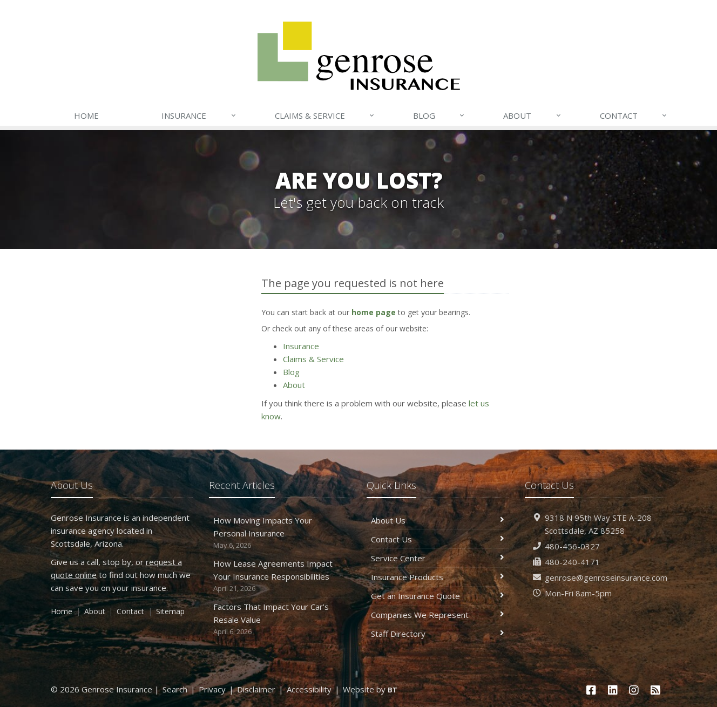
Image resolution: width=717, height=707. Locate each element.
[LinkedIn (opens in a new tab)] (613, 690)
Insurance (198, 115)
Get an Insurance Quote (437, 595)
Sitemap (170, 611)
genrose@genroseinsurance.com (606, 577)
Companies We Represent (437, 614)
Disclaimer (256, 689)
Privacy (212, 689)
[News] (655, 690)
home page (373, 312)
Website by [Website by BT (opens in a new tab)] (370, 689)
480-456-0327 (572, 546)
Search (175, 689)
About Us (437, 520)
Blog (439, 115)
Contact (634, 115)
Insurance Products (437, 577)
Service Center (437, 558)
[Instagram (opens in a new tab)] (634, 690)
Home (86, 115)
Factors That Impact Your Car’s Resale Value (280, 619)
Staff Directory (437, 633)
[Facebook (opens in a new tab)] (591, 690)
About (532, 115)
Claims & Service (325, 115)
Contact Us (437, 539)
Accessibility (309, 689)
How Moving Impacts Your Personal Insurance (280, 533)
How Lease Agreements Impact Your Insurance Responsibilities (280, 576)
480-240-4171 (572, 561)
